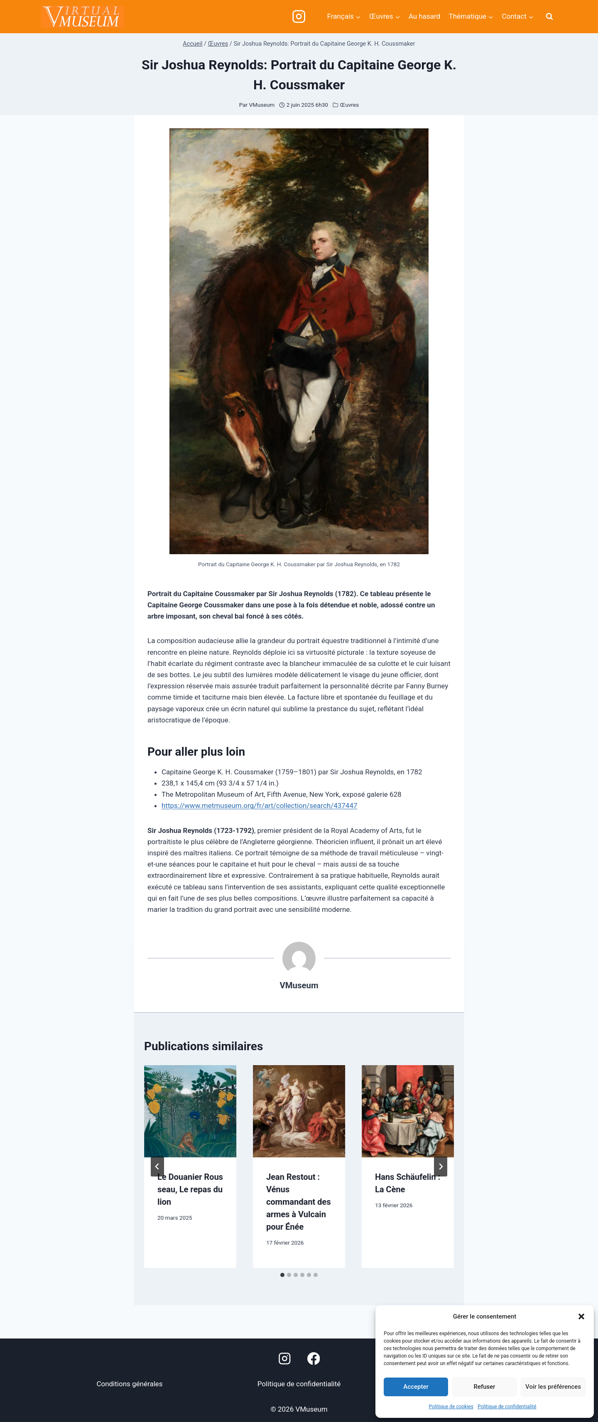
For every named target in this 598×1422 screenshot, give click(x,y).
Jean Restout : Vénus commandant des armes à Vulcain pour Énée (298, 1202)
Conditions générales (129, 1384)
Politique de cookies (451, 1407)
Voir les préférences (553, 1386)
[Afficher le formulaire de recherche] (549, 16)
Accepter (415, 1386)
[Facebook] (313, 1358)
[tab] (282, 1275)
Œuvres (349, 104)
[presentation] (190, 1111)
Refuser (484, 1386)
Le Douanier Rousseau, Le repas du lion (190, 1189)
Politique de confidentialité (507, 1407)
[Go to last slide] (157, 1166)
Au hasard (424, 16)
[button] (581, 1316)
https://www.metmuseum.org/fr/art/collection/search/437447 (260, 805)
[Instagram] (299, 17)
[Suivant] (440, 1166)
